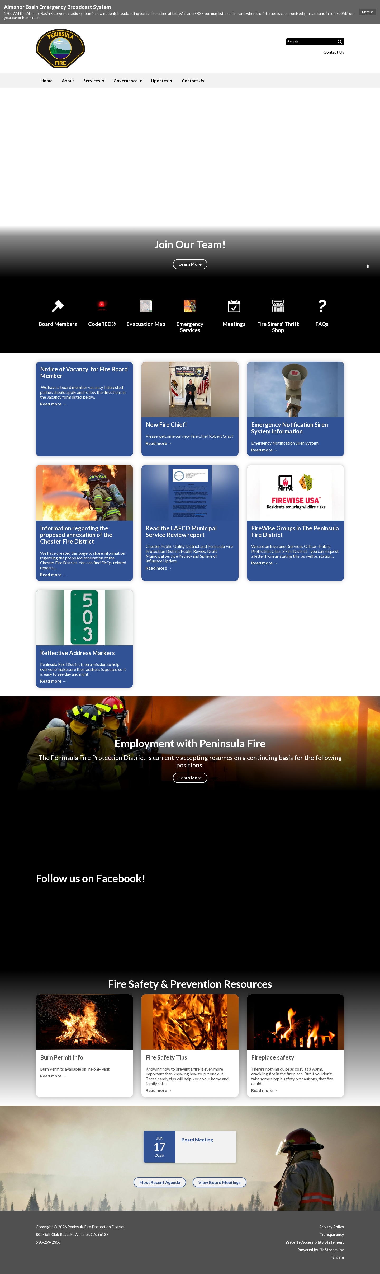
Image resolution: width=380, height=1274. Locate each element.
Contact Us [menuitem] (193, 80)
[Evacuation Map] (146, 312)
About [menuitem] (68, 80)
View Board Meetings (219, 1182)
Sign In (338, 1257)
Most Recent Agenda (159, 1182)
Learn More (190, 264)
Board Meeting (197, 1139)
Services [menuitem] (91, 80)
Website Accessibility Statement (315, 1242)
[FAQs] (322, 312)
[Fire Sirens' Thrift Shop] (278, 315)
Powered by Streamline (320, 1250)
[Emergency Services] (190, 315)
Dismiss (367, 12)
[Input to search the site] (315, 41)
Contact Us (334, 51)
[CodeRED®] (102, 312)
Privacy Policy (331, 1227)
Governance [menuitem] (125, 80)
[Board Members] (58, 312)
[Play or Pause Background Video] (368, 266)
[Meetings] (234, 312)
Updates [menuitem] (159, 80)
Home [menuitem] (47, 80)
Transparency (332, 1234)
